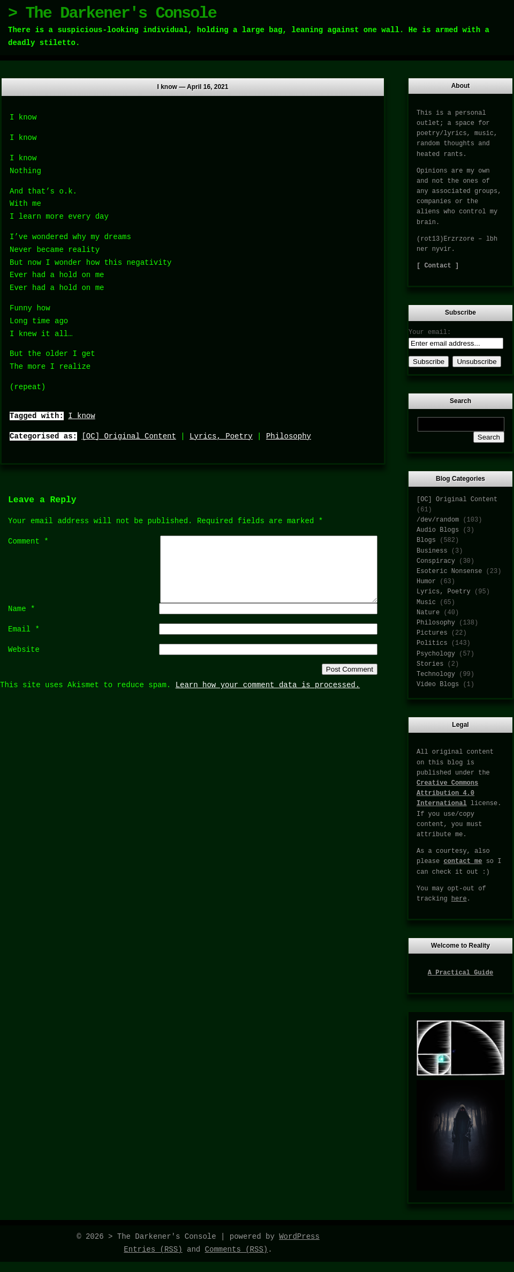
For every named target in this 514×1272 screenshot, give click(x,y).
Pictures (432, 633)
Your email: (430, 332)
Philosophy (288, 436)
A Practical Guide (460, 973)
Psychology (436, 654)
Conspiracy (436, 561)
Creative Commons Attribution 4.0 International (447, 793)
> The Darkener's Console (112, 13)
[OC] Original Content (128, 436)
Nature (428, 612)
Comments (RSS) (236, 1249)
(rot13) (430, 239)
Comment (28, 541)
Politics (432, 643)
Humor (426, 581)
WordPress (299, 1236)
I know (81, 416)
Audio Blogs (438, 530)
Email (24, 642)
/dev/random (438, 520)
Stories (430, 664)
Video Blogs (438, 684)
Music (426, 602)
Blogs (426, 540)
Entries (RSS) (153, 1249)
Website (24, 662)
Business (432, 551)
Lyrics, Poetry (221, 436)
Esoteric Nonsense (449, 571)
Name (21, 622)
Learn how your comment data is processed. (268, 698)
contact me (462, 861)
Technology (436, 674)
